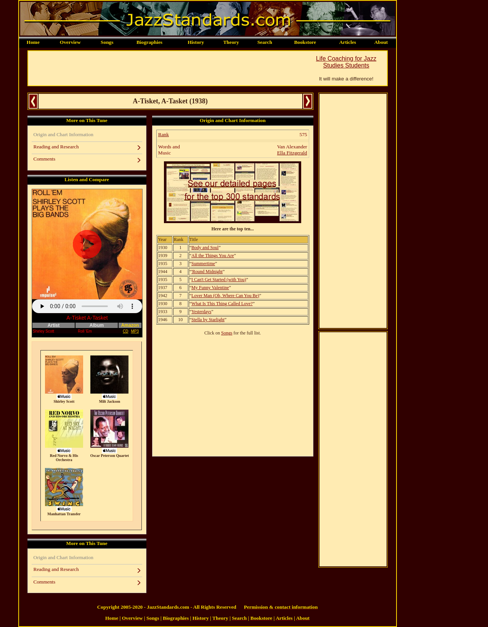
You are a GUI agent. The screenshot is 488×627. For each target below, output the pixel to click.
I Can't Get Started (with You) (218, 279)
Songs (107, 42)
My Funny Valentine (210, 287)
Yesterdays (201, 311)
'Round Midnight (207, 271)
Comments (45, 159)
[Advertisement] (167, 68)
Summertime (203, 263)
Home (33, 42)
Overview (70, 42)
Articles (347, 42)
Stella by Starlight (208, 319)
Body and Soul (204, 247)
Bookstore (305, 42)
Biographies (149, 42)
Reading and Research (56, 147)
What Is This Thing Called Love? (222, 303)
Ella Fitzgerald (292, 153)
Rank (163, 134)
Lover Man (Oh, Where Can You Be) (225, 295)
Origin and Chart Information (63, 134)
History (196, 42)
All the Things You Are (212, 255)
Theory (231, 42)
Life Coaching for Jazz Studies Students (346, 62)
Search (264, 42)
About (381, 42)
